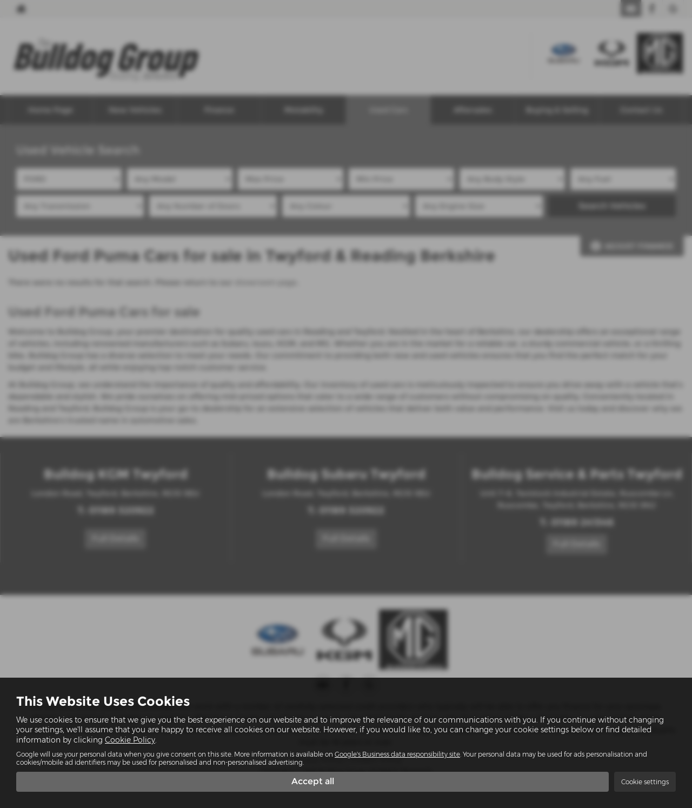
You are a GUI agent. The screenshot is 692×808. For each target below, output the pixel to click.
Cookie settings (645, 782)
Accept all (312, 781)
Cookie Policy (130, 739)
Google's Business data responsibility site (397, 754)
